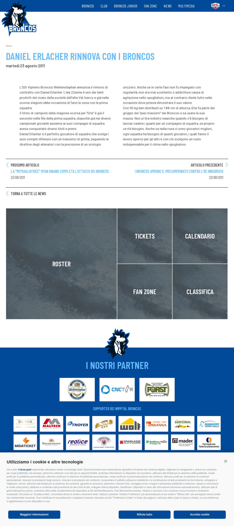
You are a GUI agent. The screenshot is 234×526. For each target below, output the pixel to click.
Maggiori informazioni (34, 514)
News (168, 6)
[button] (225, 461)
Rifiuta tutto (144, 514)
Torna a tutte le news (28, 193)
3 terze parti (24, 469)
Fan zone (150, 6)
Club (104, 6)
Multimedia (186, 6)
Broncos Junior (125, 6)
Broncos (88, 6)
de (224, 6)
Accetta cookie (200, 514)
